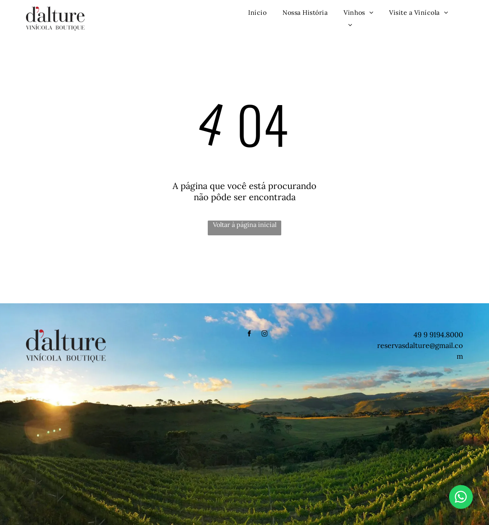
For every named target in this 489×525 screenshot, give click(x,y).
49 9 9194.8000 (438, 334)
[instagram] (264, 334)
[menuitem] (257, 12)
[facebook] (249, 334)
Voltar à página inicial (244, 225)
